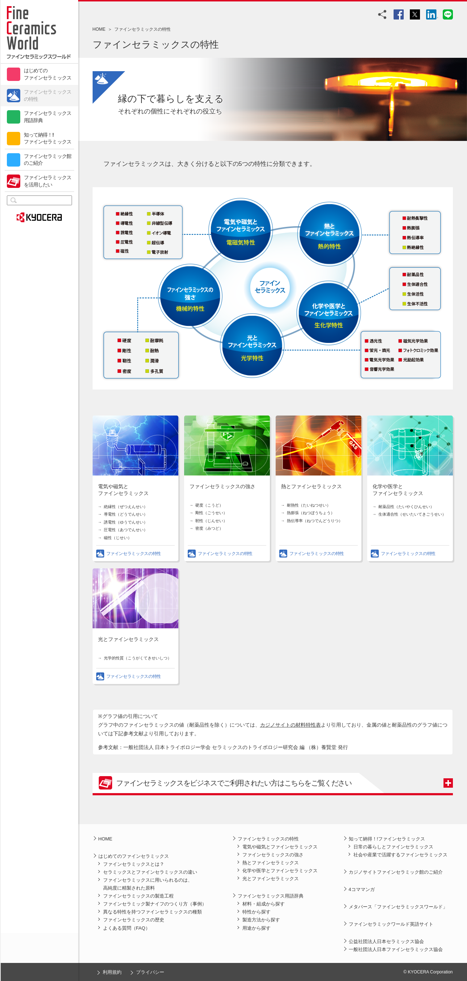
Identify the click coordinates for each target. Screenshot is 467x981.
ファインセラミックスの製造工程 (138, 896)
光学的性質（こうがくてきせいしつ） (137, 658)
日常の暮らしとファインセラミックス (393, 846)
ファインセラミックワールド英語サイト (391, 924)
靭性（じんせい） (211, 521)
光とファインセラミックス (128, 639)
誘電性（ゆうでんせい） (126, 522)
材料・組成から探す (263, 904)
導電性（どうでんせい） (126, 514)
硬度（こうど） (209, 505)
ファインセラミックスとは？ (133, 864)
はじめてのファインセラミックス (48, 74)
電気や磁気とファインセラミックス (280, 846)
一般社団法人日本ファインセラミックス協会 (396, 949)
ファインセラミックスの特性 (48, 95)
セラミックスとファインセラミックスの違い (150, 872)
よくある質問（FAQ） (126, 928)
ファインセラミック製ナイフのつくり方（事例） (155, 904)
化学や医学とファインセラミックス (280, 870)
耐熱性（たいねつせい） (309, 505)
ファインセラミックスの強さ (222, 486)
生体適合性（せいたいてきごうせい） (412, 514)
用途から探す (256, 928)
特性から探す (256, 912)
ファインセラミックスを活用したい (48, 181)
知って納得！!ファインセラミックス (48, 138)
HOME (99, 29)
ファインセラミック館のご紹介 (48, 159)
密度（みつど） (209, 528)
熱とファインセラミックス (311, 486)
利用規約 (112, 972)
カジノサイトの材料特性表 (290, 725)
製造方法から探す (261, 919)
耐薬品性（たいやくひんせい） (406, 506)
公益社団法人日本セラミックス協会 (386, 941)
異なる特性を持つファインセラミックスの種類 (152, 912)
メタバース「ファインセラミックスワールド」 (398, 906)
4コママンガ (362, 889)
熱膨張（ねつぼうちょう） (311, 513)
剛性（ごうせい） (211, 513)
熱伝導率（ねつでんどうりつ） (315, 521)
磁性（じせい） (118, 537)
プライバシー (150, 972)
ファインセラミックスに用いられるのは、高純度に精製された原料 (147, 884)
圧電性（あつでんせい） (126, 530)
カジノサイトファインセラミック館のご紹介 (396, 872)
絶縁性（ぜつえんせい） (126, 506)
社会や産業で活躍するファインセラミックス (400, 854)
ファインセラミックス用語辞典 (48, 116)
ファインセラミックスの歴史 (133, 919)
